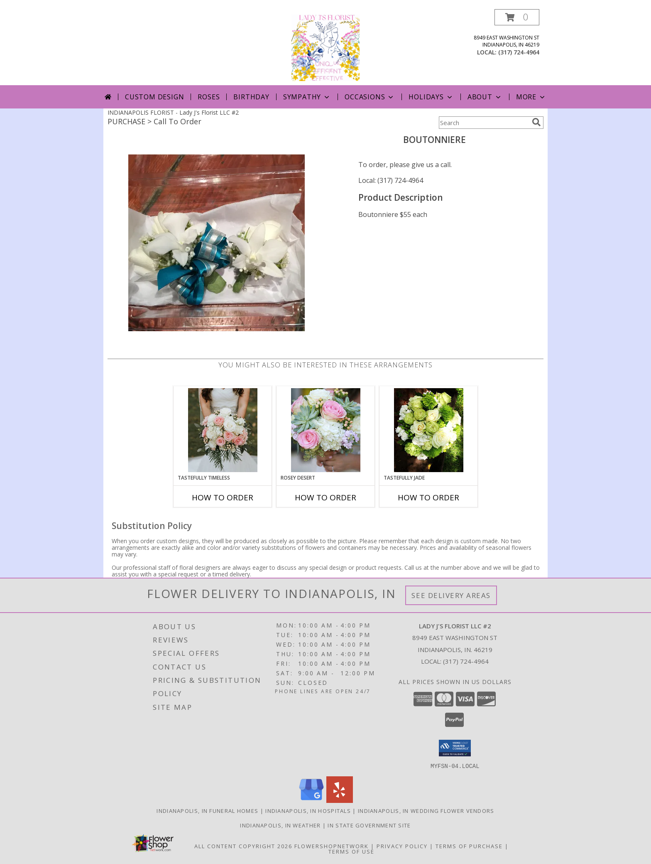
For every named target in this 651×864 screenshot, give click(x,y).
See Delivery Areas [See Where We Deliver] (451, 595)
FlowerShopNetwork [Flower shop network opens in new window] (331, 845)
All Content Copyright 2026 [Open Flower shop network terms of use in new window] (243, 845)
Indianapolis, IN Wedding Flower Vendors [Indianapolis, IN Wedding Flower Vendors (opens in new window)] (426, 810)
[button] (516, 17)
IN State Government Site (369, 825)
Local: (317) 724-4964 (390, 180)
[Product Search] (483, 122)
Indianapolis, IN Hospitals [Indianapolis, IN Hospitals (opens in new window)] (308, 810)
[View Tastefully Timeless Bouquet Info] (222, 430)
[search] (536, 122)
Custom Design (154, 96)
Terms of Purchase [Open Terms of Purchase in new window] (469, 845)
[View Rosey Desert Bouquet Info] (325, 430)
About (484, 96)
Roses (209, 96)
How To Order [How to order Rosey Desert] (325, 497)
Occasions (370, 96)
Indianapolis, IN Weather (280, 825)
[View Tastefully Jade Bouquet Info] (428, 430)
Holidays (431, 96)
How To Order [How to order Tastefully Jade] (428, 497)
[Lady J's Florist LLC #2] (325, 47)
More (531, 96)
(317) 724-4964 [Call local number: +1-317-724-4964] (518, 52)
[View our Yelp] (339, 800)
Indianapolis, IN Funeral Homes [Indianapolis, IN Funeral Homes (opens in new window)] (207, 810)
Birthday (251, 96)
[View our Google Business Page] (311, 800)
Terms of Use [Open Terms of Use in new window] (351, 851)
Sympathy (307, 96)
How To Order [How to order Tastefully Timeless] (222, 497)
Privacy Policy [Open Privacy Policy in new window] (402, 845)
